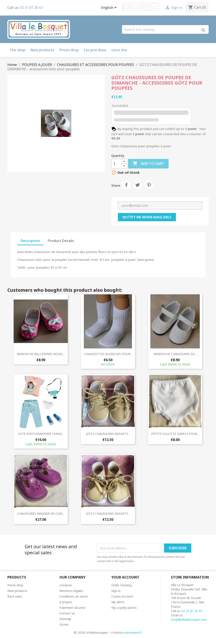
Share (126, 185)
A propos (65, 602)
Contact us (67, 613)
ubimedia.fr (133, 632)
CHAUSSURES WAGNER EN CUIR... (40, 513)
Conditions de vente (73, 596)
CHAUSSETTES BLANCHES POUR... (108, 354)
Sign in (115, 591)
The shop (17, 50)
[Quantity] (116, 163)
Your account (125, 577)
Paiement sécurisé (72, 608)
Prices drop (69, 50)
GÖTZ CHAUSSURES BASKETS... (108, 434)
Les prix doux (95, 50)
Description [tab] (30, 240)
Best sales (14, 596)
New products (42, 50)
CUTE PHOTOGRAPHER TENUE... (41, 434)
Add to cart (148, 164)
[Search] (165, 29)
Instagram (154, 7)
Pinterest (145, 7)
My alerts (118, 602)
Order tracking (121, 585)
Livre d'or (119, 50)
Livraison (65, 585)
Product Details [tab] (61, 240)
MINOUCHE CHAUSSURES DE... (175, 354)
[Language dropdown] (109, 8)
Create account (122, 596)
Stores (64, 624)
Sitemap (65, 619)
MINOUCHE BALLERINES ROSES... (41, 354)
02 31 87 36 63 (31, 7)
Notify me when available (146, 217)
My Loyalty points (124, 608)
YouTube (135, 7)
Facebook (126, 7)
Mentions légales (71, 591)
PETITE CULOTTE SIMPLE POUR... (175, 434)
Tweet (137, 185)
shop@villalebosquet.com (189, 619)
